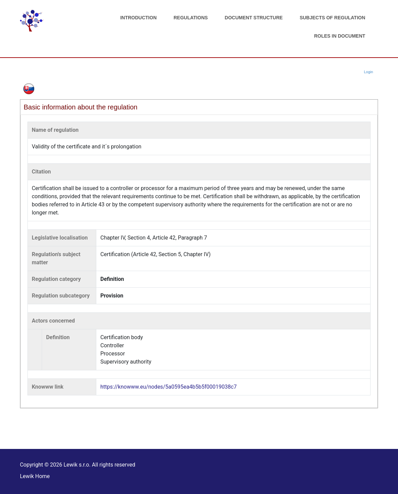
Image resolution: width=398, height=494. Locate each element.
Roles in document (339, 36)
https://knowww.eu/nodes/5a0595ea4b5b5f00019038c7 (168, 387)
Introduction (138, 17)
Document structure (254, 17)
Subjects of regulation (332, 17)
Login (368, 72)
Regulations (191, 17)
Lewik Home (35, 476)
